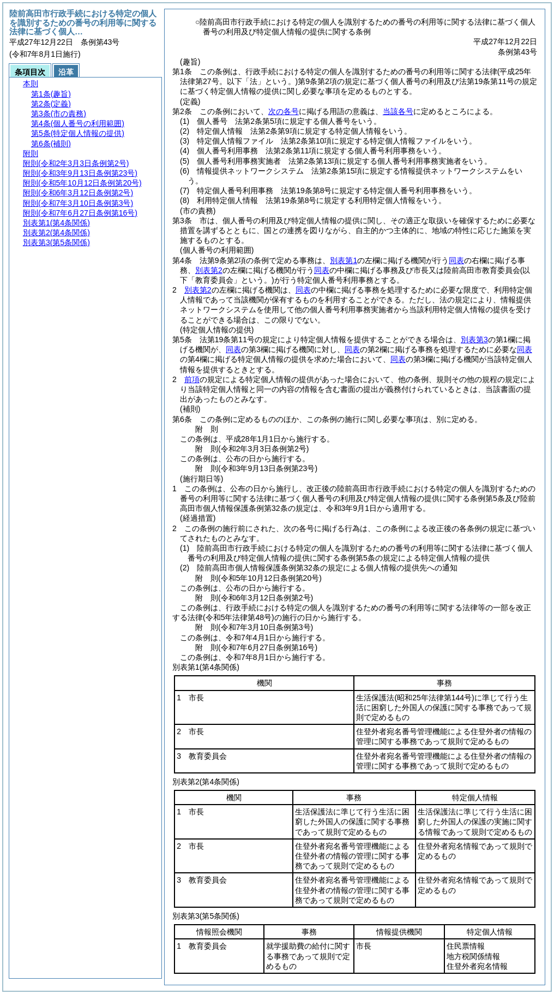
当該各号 (398, 111)
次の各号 (283, 111)
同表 (456, 260)
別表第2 (208, 270)
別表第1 (343, 260)
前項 (192, 379)
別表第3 (474, 339)
